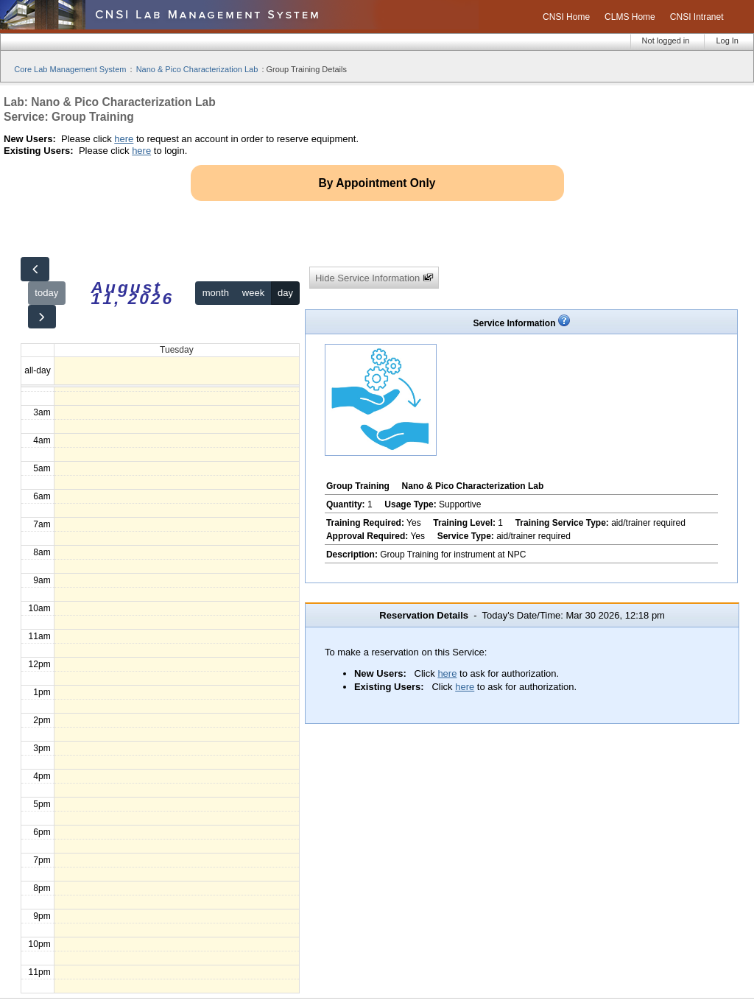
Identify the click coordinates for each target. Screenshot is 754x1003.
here (123, 138)
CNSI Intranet (697, 17)
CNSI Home (566, 17)
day (285, 292)
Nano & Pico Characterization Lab (197, 69)
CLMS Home (630, 17)
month (215, 292)
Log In (727, 40)
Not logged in (666, 40)
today (46, 292)
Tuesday (177, 350)
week (253, 292)
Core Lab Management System (70, 69)
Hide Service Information (374, 278)
